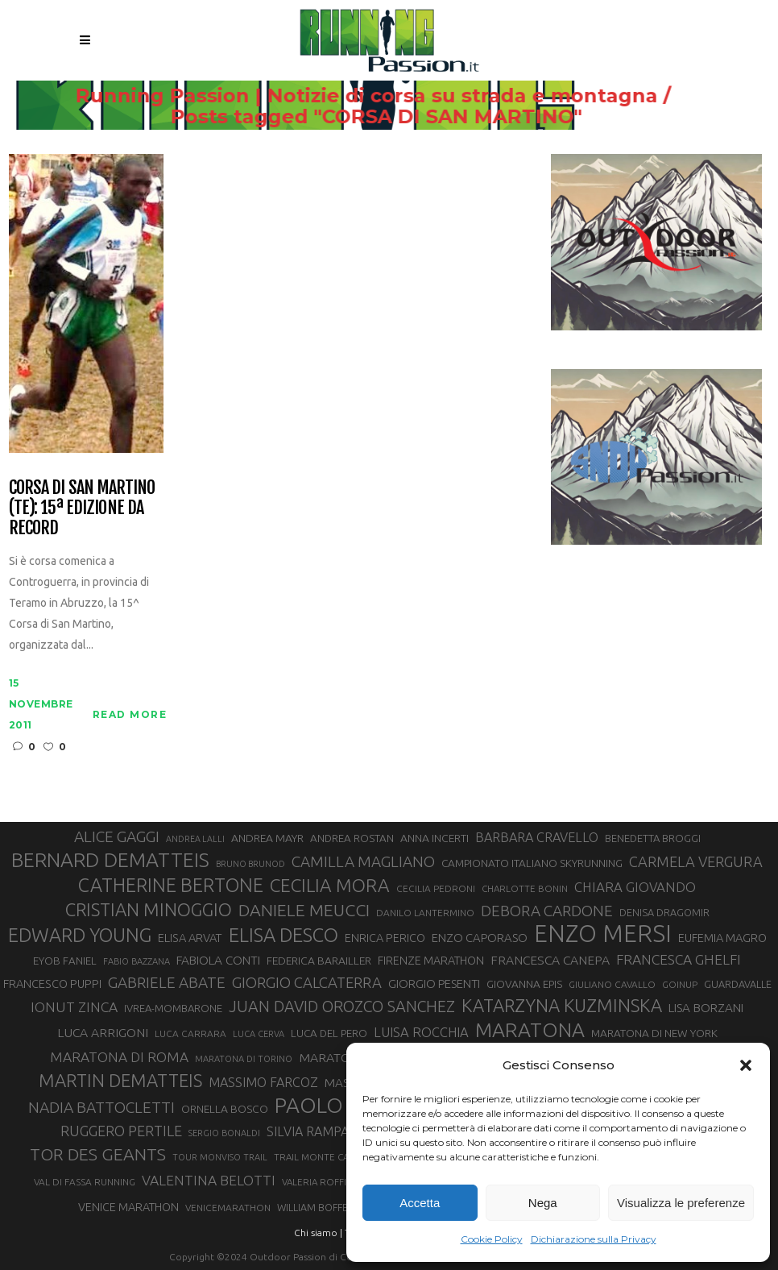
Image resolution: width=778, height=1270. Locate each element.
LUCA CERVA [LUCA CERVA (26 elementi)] (258, 1034)
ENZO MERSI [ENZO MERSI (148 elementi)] (603, 933)
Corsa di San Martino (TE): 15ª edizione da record (82, 507)
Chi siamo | (318, 1232)
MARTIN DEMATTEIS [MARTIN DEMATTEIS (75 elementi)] (120, 1080)
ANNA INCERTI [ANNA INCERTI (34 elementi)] (434, 838)
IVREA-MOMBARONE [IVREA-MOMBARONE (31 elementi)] (173, 1008)
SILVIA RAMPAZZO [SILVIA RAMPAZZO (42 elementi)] (321, 1131)
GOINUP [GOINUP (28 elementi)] (679, 984)
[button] (746, 1065)
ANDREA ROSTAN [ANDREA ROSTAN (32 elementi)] (352, 838)
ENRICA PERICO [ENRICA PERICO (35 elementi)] (385, 938)
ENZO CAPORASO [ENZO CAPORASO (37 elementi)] (480, 937)
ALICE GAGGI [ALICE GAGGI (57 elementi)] (116, 836)
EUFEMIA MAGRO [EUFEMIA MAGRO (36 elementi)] (722, 937)
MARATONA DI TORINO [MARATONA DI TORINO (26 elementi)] (243, 1059)
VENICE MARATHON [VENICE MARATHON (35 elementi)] (128, 1207)
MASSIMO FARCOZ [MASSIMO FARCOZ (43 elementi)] (263, 1082)
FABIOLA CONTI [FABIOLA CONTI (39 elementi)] (218, 960)
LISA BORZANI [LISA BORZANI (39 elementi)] (705, 1008)
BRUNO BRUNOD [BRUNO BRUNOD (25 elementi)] (250, 864)
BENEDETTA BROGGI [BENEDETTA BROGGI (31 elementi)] (653, 838)
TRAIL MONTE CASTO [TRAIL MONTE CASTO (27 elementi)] (320, 1157)
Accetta (419, 1203)
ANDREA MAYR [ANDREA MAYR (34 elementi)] (267, 838)
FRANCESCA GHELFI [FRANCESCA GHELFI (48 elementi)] (678, 959)
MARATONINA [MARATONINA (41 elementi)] (339, 1057)
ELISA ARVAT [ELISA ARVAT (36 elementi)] (190, 937)
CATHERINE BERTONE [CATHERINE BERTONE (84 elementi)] (170, 884)
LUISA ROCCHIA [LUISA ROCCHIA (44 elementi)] (421, 1032)
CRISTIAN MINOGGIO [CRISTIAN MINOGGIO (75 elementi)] (148, 909)
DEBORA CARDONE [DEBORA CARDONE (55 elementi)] (547, 910)
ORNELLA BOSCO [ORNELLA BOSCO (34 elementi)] (224, 1108)
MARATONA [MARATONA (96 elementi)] (530, 1029)
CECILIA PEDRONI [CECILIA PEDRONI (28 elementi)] (435, 888)
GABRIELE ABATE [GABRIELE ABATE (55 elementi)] (167, 982)
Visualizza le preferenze (681, 1203)
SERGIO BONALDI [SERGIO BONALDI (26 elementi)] (224, 1133)
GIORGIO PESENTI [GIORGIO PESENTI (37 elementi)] (434, 983)
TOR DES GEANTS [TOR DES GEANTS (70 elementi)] (98, 1154)
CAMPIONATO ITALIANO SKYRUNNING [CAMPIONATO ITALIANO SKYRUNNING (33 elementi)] (532, 863)
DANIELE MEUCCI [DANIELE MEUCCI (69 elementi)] (304, 909)
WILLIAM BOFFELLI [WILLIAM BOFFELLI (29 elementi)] (318, 1207)
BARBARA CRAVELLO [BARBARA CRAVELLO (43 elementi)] (536, 837)
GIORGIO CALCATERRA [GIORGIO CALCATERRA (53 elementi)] (307, 982)
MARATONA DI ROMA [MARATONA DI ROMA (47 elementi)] (119, 1057)
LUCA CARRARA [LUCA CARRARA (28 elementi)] (190, 1033)
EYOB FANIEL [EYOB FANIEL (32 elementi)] (65, 961)
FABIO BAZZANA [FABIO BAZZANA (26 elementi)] (136, 961)
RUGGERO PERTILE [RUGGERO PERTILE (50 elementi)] (121, 1131)
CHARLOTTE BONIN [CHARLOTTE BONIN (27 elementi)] (525, 888)
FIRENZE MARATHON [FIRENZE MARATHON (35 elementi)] (431, 960)
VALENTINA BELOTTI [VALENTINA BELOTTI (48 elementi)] (208, 1180)
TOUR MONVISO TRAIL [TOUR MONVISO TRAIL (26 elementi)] (219, 1157)
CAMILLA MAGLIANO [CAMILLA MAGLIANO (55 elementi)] (363, 861)
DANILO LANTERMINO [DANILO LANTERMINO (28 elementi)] (425, 912)
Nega (542, 1203)
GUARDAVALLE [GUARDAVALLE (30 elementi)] (738, 984)
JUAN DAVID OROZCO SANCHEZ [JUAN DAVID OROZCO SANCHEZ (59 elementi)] (342, 1006)
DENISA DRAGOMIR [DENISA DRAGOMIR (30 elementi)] (664, 912)
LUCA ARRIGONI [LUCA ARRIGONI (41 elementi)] (102, 1032)
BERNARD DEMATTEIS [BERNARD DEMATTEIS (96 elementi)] (110, 859)
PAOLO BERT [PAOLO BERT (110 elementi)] (336, 1104)
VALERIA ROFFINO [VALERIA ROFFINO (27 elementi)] (321, 1182)
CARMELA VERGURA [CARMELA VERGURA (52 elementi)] (696, 861)
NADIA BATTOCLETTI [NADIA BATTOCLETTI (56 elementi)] (101, 1107)
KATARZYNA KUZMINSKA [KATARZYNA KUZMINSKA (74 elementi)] (561, 1005)
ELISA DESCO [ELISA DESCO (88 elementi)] (283, 935)
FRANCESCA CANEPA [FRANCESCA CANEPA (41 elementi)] (550, 959)
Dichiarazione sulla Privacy (593, 1239)
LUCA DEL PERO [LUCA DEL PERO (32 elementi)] (329, 1033)
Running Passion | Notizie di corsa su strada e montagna (393, 96)
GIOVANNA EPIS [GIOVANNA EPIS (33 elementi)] (524, 983)
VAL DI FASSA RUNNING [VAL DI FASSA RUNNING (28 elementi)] (84, 1182)
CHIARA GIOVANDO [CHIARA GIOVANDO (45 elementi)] (635, 886)
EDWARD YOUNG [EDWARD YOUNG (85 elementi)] (79, 934)
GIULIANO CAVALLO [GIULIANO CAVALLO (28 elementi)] (612, 984)
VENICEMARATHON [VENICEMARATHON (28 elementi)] (228, 1207)
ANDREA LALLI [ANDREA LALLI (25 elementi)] (195, 839)
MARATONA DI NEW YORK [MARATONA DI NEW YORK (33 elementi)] (654, 1033)
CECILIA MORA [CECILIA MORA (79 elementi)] (330, 885)
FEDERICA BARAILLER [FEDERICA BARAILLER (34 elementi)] (319, 960)
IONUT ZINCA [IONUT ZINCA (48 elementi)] (74, 1007)
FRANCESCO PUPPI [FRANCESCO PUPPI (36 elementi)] (52, 983)
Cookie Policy (492, 1239)
